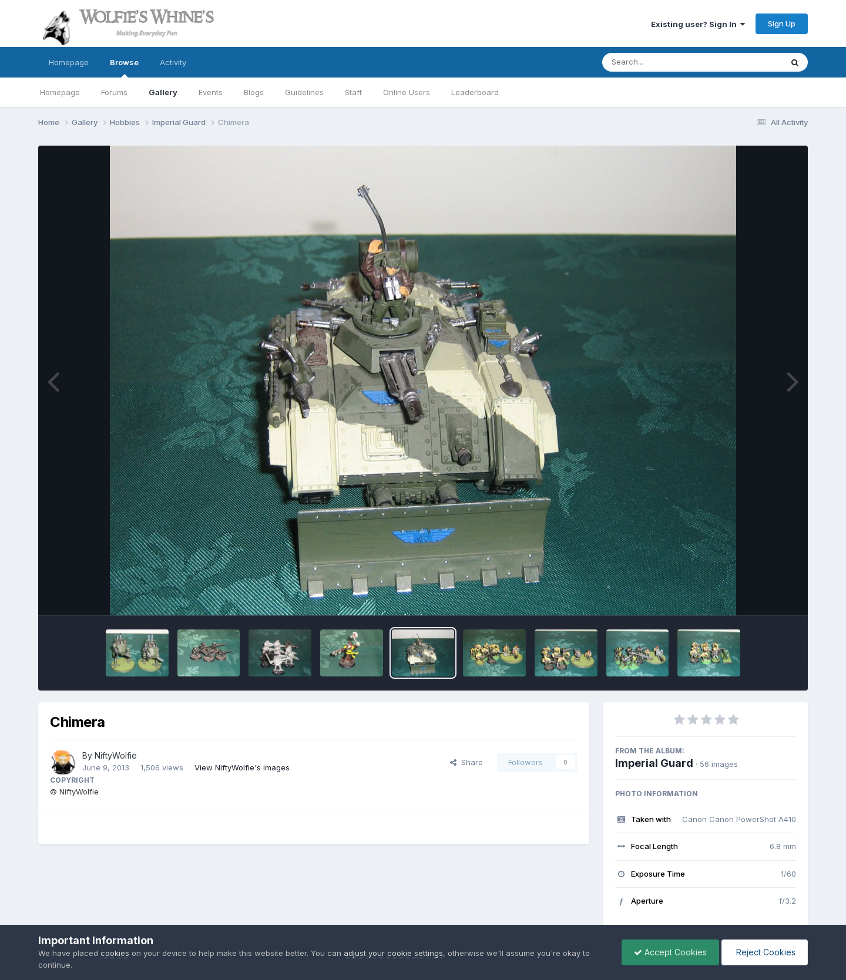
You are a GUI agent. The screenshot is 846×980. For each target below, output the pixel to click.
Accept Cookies (670, 952)
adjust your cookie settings (393, 953)
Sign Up (781, 23)
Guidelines (304, 92)
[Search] (660, 62)
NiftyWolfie (116, 755)
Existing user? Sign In (698, 24)
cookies (114, 953)
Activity (173, 62)
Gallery (163, 92)
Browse (124, 68)
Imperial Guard (654, 763)
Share (466, 762)
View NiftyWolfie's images (242, 767)
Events (211, 92)
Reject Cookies (764, 952)
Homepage (69, 62)
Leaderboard (475, 92)
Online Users (406, 92)
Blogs (254, 92)
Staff (353, 92)
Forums (114, 92)
